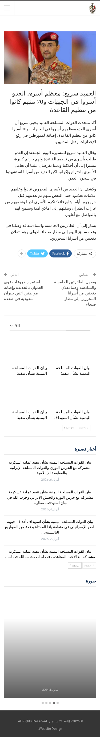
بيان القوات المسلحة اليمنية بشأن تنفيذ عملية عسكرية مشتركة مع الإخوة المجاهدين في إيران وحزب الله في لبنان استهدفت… (50, 556)
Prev (84, 428)
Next (69, 428)
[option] (50, 645)
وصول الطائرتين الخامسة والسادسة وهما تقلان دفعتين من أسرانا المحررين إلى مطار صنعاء (75, 293)
